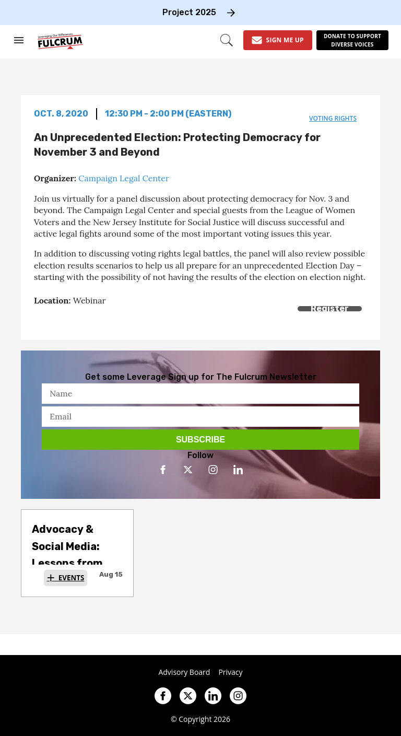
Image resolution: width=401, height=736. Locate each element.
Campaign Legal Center (123, 178)
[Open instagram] (213, 469)
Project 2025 (189, 12)
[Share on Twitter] (63, 320)
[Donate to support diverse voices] (352, 40)
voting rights (333, 118)
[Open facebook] (163, 469)
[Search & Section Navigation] (19, 40)
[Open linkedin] (238, 469)
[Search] (226, 40)
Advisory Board (184, 672)
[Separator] (87, 320)
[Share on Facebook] (40, 320)
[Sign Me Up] (277, 40)
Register (330, 308)
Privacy (230, 672)
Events (71, 577)
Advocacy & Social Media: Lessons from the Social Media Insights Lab (74, 563)
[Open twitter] (188, 469)
